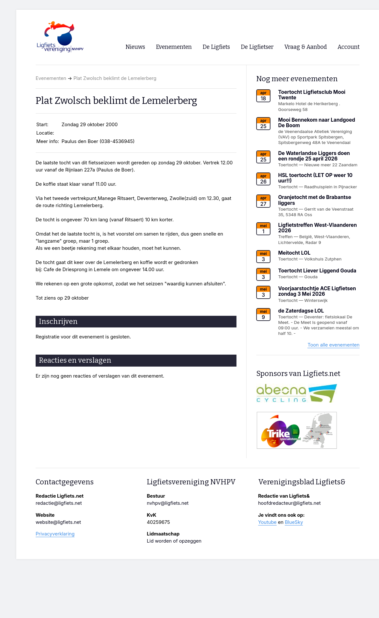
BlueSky (294, 522)
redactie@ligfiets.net (59, 503)
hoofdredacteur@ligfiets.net (289, 503)
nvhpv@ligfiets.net (168, 503)
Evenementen (51, 78)
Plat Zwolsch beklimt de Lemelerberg (115, 78)
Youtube (267, 522)
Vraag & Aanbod (305, 47)
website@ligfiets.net (58, 522)
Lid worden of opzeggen (174, 541)
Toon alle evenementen (333, 345)
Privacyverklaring (55, 534)
